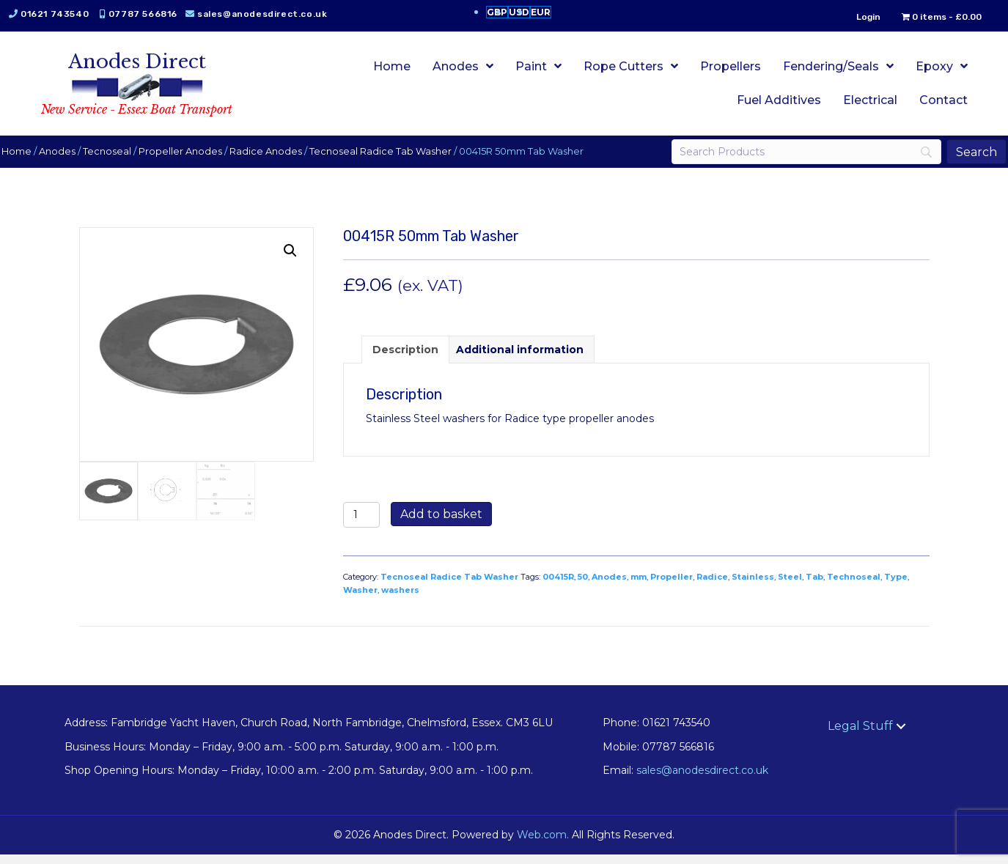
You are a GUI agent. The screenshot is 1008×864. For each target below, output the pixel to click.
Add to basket (441, 524)
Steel (790, 587)
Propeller (671, 587)
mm (638, 587)
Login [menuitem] (855, 17)
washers (400, 599)
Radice (712, 587)
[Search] (797, 161)
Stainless (753, 587)
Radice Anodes (279, 160)
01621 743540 (68, 14)
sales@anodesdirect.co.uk (87, 30)
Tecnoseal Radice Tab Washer (394, 160)
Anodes (70, 160)
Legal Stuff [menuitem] (860, 736)
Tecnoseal (120, 160)
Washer (360, 599)
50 (583, 587)
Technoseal (853, 587)
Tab (814, 587)
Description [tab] (405, 359)
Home (30, 160)
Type (896, 587)
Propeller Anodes (193, 160)
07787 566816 (156, 14)
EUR (541, 12)
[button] (290, 261)
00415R (558, 587)
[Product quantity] (361, 525)
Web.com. (543, 845)
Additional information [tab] (520, 359)
